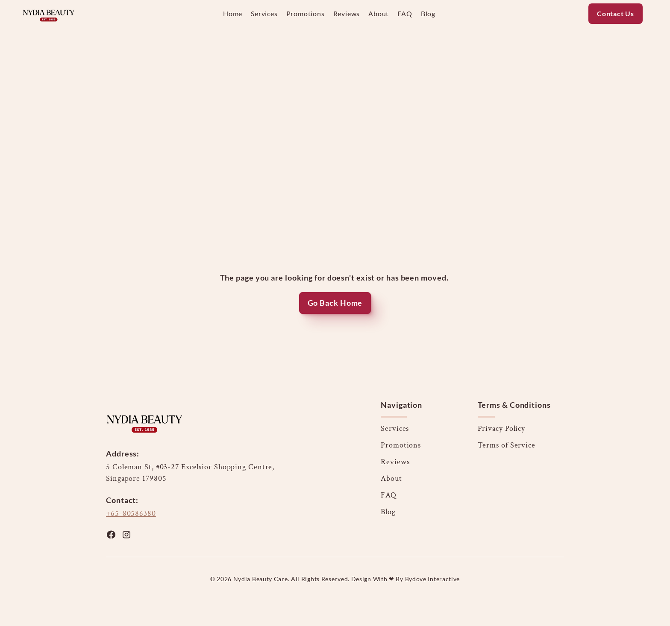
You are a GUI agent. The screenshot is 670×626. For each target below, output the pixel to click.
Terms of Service (506, 445)
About (391, 478)
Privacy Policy (502, 428)
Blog (388, 512)
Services (395, 428)
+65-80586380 (131, 513)
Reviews (395, 462)
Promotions (401, 445)
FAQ (389, 495)
